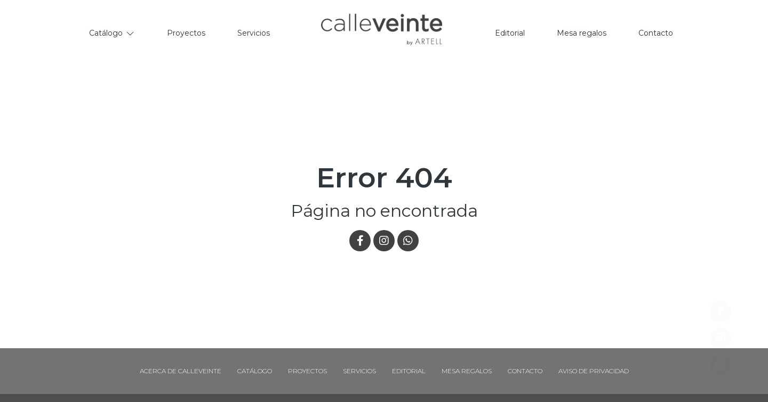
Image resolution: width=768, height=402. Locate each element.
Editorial (409, 371)
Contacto (525, 371)
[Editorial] (510, 33)
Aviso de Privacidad (593, 371)
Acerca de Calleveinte (180, 371)
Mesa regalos (467, 371)
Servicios (359, 371)
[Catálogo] (112, 33)
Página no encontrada (384, 210)
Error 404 (384, 177)
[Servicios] (253, 33)
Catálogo (254, 371)
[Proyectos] (186, 33)
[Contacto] (655, 33)
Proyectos (307, 371)
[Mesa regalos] (581, 33)
